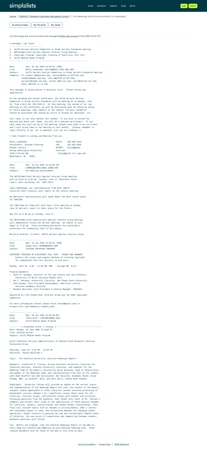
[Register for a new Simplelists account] (193, 6)
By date (55, 25)
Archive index (20, 25)
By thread (40, 25)
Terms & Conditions (87, 444)
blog (123, 6)
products (101, 6)
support (113, 6)
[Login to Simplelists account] (184, 6)
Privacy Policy (105, 444)
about (132, 6)
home (90, 6)
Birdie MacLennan (69, 36)
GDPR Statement (121, 444)
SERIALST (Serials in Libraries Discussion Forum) (44, 16)
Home (13, 16)
